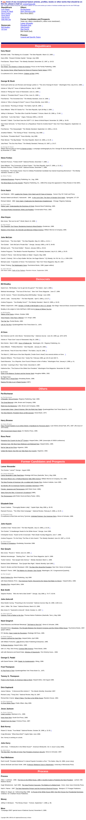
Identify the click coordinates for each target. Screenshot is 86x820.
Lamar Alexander (26, 23)
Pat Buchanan (25, 9)
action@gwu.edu (29, 4)
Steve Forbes (6, 13)
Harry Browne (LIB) (27, 11)
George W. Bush (7, 11)
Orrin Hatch (5, 15)
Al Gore (4, 29)
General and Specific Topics (30, 37)
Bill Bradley (5, 27)
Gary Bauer (5, 9)
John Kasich (24, 27)
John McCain (6, 19)
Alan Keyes (5, 17)
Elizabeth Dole (25, 25)
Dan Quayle (24, 29)
